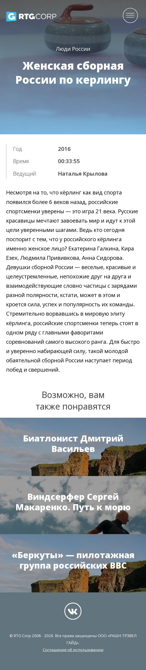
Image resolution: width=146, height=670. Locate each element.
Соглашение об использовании (73, 649)
